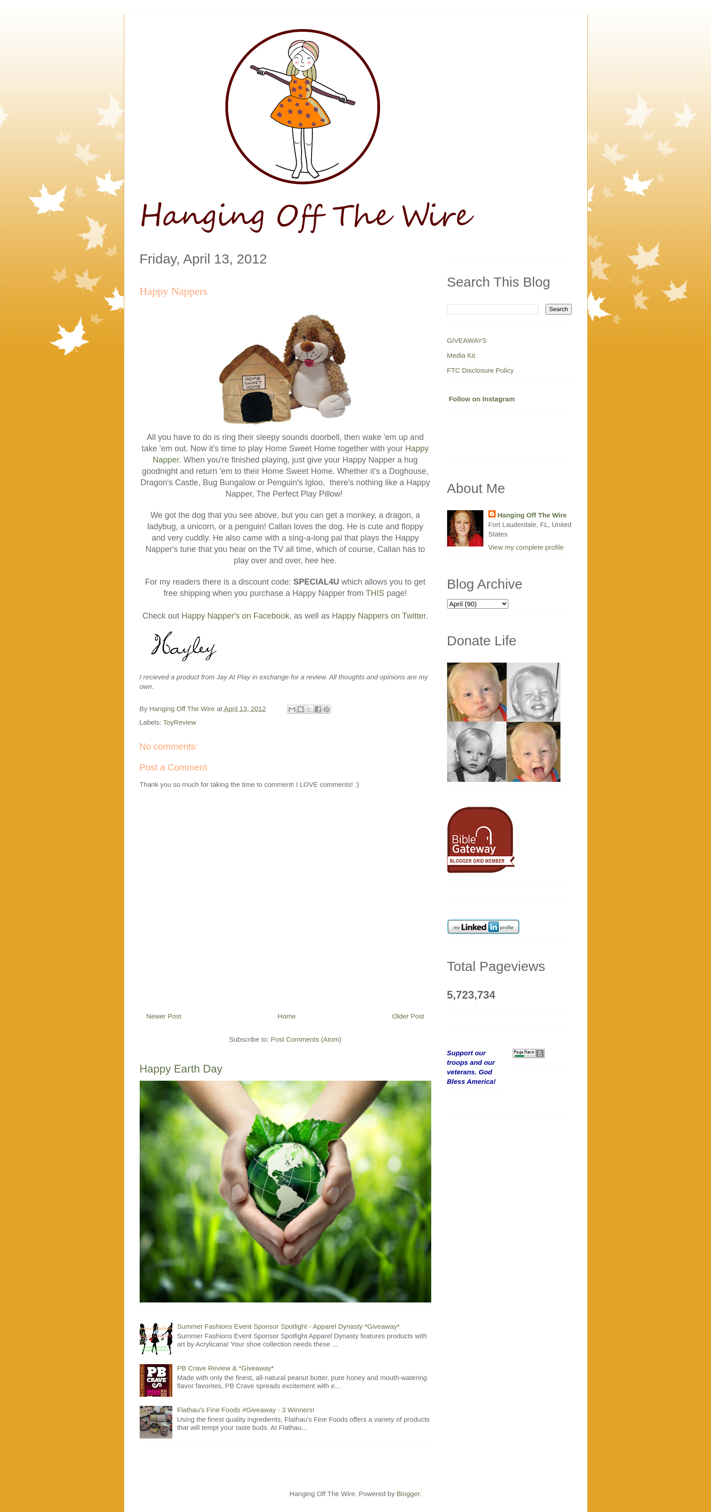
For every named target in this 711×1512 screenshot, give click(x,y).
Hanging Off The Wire (532, 515)
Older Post (408, 1016)
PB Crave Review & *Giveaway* (225, 1368)
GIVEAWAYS (467, 340)
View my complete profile (526, 547)
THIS (374, 593)
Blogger (408, 1493)
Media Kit (461, 355)
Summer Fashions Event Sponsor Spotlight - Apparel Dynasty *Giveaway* (288, 1326)
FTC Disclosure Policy (480, 370)
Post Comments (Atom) (306, 1039)
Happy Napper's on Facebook (235, 615)
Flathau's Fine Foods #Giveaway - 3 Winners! (246, 1410)
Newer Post (164, 1016)
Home (287, 1016)
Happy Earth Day (181, 1069)
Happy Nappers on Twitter (379, 615)
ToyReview (179, 722)
